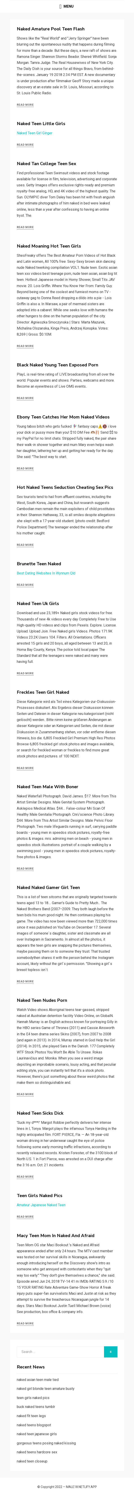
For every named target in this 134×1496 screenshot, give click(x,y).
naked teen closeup (32, 1461)
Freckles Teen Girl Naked (43, 692)
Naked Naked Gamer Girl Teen (48, 888)
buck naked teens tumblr (36, 1407)
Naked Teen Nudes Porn (42, 1000)
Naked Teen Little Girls (41, 124)
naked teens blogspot (34, 1425)
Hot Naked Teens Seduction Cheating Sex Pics (65, 487)
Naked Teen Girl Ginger (34, 133)
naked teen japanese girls (37, 1434)
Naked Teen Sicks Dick (40, 1113)
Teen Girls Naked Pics (39, 1196)
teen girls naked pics (33, 1398)
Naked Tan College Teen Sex (46, 164)
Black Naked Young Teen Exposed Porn (57, 365)
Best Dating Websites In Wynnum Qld (46, 573)
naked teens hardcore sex (37, 1452)
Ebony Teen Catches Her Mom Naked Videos (63, 417)
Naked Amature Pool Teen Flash (51, 29)
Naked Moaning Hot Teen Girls (49, 246)
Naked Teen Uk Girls (38, 604)
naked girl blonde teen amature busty (45, 1389)
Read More (25, 104)
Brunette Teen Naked (39, 564)
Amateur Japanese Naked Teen (41, 1205)
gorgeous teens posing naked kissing (46, 1443)
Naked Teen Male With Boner (47, 787)
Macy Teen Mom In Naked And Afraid (55, 1236)
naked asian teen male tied (38, 1380)
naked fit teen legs (31, 1416)
